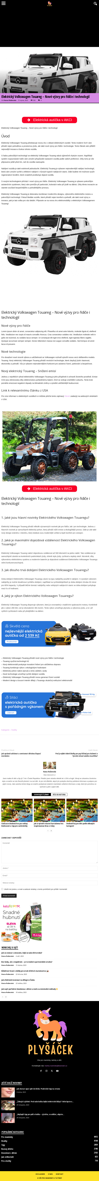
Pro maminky (7, 1137)
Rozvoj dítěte (7, 1148)
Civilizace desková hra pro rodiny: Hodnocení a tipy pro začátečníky (14, 824)
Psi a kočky (6, 1160)
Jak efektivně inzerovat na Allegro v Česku (18, 980)
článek (67, 396)
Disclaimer (40, 1174)
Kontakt (59, 1174)
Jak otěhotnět (7, 1156)
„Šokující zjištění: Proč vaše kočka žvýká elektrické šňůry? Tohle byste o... (45, 1101)
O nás (50, 1174)
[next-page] (51, 830)
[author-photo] (49, 765)
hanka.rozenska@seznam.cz (56, 1066)
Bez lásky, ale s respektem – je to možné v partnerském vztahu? (26, 962)
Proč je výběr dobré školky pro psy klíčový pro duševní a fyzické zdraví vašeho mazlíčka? (76, 754)
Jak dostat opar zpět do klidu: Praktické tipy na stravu (38, 1088)
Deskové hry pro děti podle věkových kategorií (80, 824)
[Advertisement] (49, 27)
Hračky (4, 1140)
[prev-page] (48, 830)
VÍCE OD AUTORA (59, 794)
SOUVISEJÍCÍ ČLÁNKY (41, 794)
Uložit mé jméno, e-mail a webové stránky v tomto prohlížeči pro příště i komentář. (36, 889)
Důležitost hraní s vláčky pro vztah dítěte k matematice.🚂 (25, 971)
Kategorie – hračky (9, 730)
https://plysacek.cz (50, 775)
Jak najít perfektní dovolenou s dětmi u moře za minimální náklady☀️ (29, 989)
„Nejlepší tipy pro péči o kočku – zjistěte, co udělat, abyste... (40, 1114)
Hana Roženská (10, 100)
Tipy (3, 1144)
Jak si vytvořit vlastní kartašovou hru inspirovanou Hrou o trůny (48, 824)
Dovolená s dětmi (9, 1152)
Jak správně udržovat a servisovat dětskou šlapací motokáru (21, 754)
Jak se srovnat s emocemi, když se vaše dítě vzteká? (21, 953)
